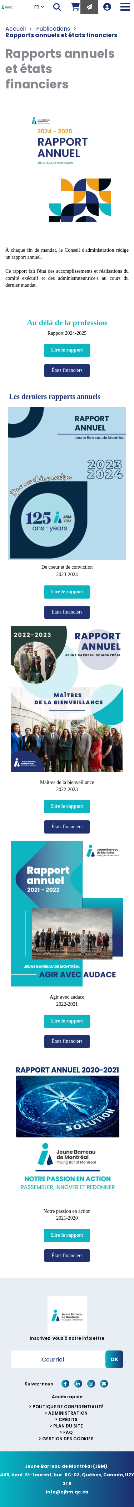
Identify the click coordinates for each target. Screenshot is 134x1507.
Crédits (68, 1419)
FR (39, 7)
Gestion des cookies (68, 1439)
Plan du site (68, 1426)
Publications (53, 29)
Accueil (15, 29)
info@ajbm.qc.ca (67, 1492)
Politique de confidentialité (68, 1407)
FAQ (68, 1432)
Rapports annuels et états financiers (61, 35)
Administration (68, 1413)
